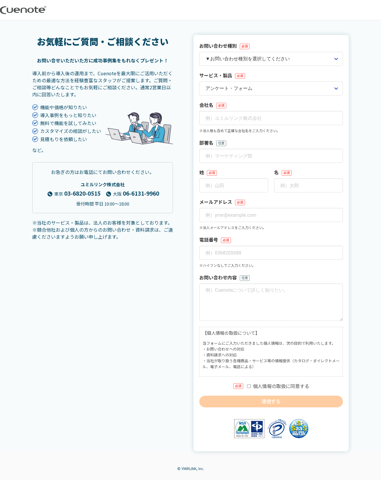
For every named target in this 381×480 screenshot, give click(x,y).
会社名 (212, 104)
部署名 (212, 142)
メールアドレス (222, 201)
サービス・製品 (222, 75)
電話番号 (215, 239)
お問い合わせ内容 (224, 277)
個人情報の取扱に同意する (271, 386)
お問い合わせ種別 (224, 45)
